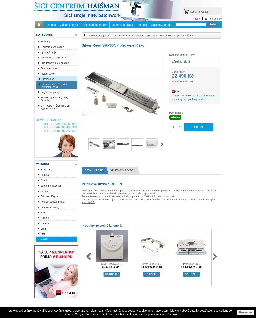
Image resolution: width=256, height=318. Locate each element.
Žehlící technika (49, 68)
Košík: (199, 11)
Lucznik (45, 218)
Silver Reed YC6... (152, 264)
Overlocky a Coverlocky (53, 57)
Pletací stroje (48, 73)
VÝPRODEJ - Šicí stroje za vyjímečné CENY (55, 107)
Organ (44, 228)
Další (162, 144)
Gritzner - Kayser (50, 196)
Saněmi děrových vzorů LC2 (185, 199)
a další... (45, 239)
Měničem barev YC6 (157, 199)
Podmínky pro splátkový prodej (188, 99)
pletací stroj (126, 190)
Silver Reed (48, 79)
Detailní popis (95, 170)
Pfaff (43, 234)
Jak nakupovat (69, 24)
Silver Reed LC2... (191, 264)
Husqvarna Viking (50, 207)
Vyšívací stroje (48, 52)
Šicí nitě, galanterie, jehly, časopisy (54, 99)
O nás (52, 24)
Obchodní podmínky (94, 24)
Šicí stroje (46, 41)
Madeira (45, 223)
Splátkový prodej (161, 24)
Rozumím (245, 312)
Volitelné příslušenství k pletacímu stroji (54, 85)
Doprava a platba (122, 24)
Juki (43, 212)
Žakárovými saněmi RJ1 (133, 199)
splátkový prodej (124, 170)
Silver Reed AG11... (111, 264)
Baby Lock (46, 169)
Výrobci (42, 163)
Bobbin (44, 180)
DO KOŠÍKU (112, 274)
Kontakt (142, 24)
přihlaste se (215, 19)
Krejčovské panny (50, 92)
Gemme (45, 191)
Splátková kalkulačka (204, 95)
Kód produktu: (177, 54)
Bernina (45, 175)
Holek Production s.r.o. (53, 201)
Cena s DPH (178, 71)
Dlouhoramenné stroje (52, 47)
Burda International (51, 185)
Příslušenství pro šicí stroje (55, 63)
